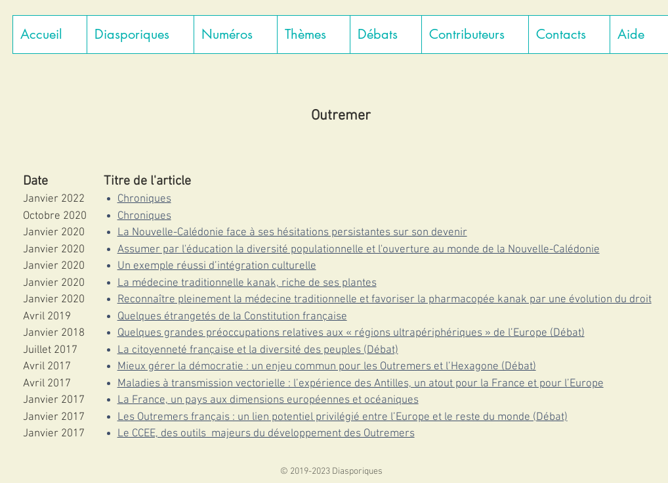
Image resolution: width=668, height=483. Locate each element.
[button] (140, 34)
